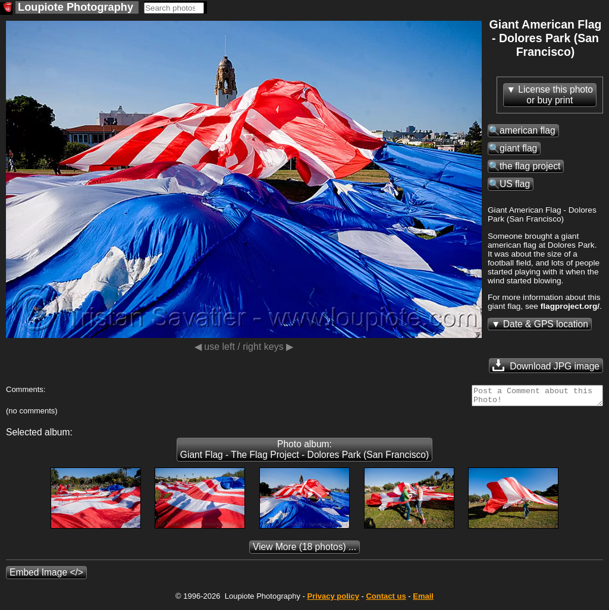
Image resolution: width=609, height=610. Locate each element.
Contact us (386, 599)
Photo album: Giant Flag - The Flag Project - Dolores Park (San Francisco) (304, 453)
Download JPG (545, 365)
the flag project (530, 166)
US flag (515, 184)
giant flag (518, 148)
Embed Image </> (46, 576)
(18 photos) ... (304, 550)
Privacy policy (333, 599)
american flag (527, 130)
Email (423, 599)
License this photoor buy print (555, 94)
